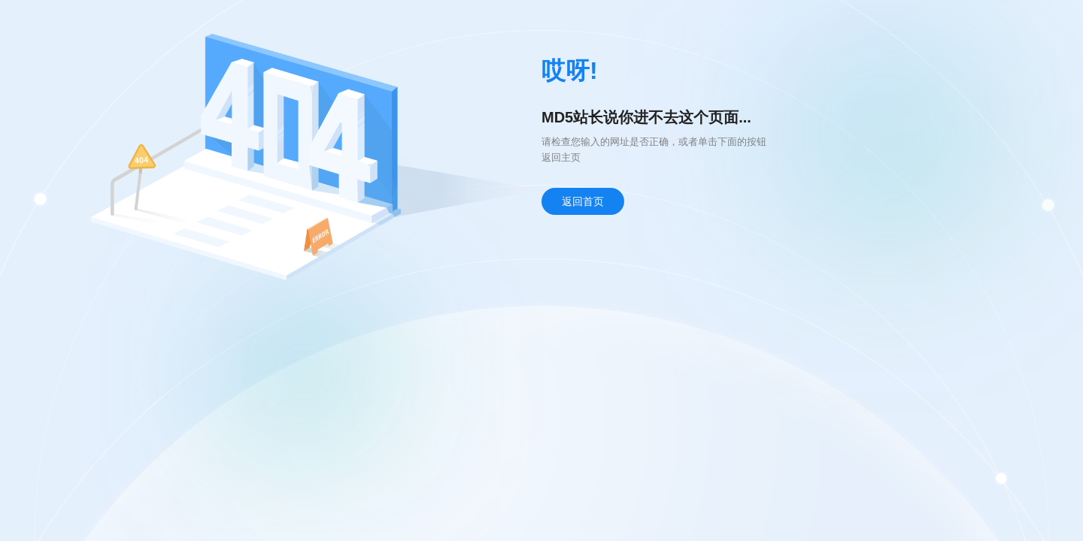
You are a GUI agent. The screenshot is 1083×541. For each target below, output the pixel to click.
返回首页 (583, 201)
